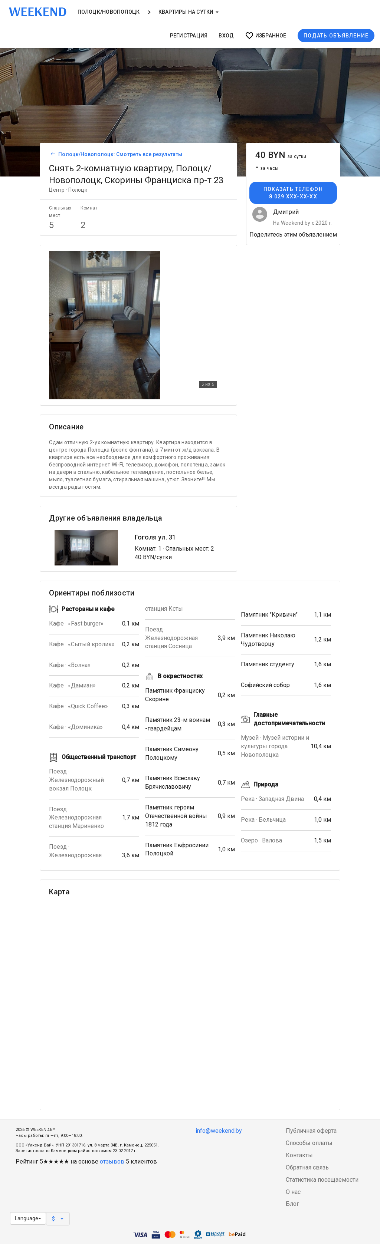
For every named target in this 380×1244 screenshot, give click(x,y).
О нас (293, 1191)
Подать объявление (336, 36)
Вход (226, 36)
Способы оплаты (309, 1142)
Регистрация (189, 36)
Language (28, 1218)
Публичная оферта (311, 1130)
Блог (292, 1203)
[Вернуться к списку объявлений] (52, 154)
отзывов (112, 1161)
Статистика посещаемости (322, 1179)
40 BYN (280, 155)
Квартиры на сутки (188, 12)
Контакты (299, 1155)
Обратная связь (307, 1167)
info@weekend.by (219, 1130)
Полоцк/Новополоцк (109, 12)
